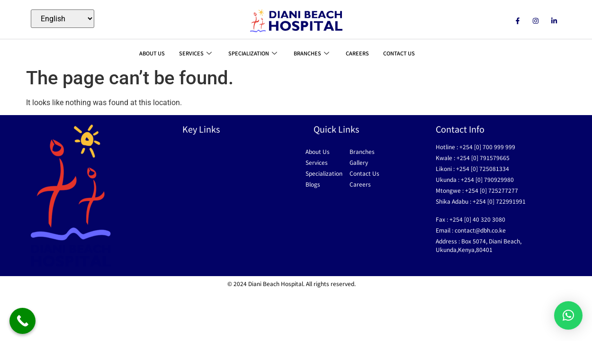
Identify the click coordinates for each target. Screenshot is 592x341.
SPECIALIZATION (253, 53)
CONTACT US (399, 53)
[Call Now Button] (22, 321)
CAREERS (357, 53)
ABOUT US (152, 53)
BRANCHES (313, 53)
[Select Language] (62, 18)
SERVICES (196, 53)
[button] (568, 315)
